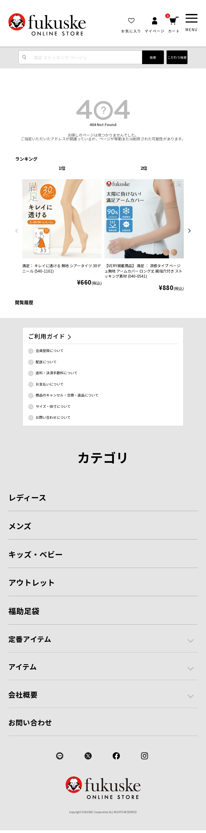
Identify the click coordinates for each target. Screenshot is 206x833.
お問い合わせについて (53, 417)
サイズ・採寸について (53, 406)
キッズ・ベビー (35, 554)
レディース (27, 497)
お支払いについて (50, 384)
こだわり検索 (177, 57)
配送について (46, 361)
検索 (153, 57)
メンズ (19, 525)
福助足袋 (23, 610)
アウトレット (31, 582)
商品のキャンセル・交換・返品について (67, 395)
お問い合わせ (30, 722)
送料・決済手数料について (57, 372)
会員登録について (50, 350)
